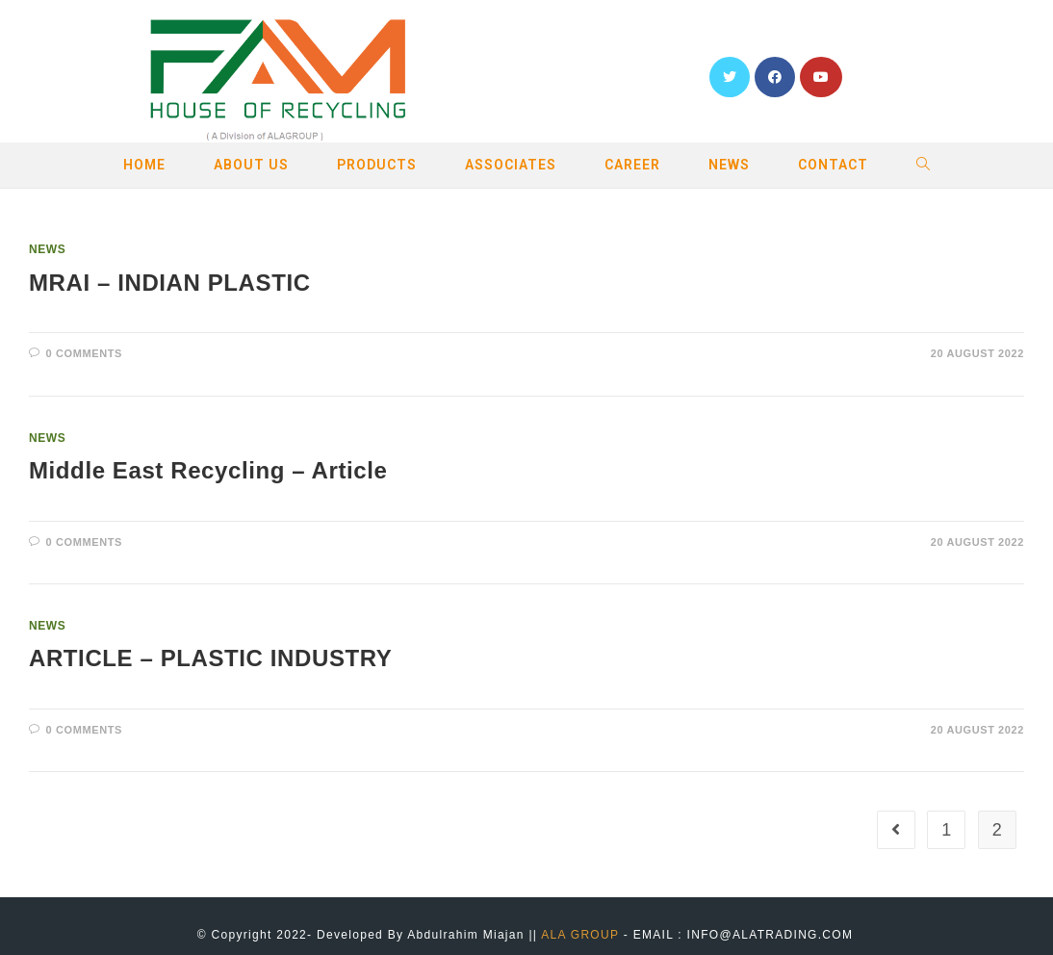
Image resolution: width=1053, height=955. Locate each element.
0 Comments (84, 353)
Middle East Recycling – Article (208, 470)
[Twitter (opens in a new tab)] (729, 77)
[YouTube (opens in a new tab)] (821, 77)
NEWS (47, 249)
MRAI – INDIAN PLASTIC (170, 283)
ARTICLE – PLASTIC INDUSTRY (210, 658)
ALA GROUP (580, 935)
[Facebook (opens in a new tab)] (775, 77)
